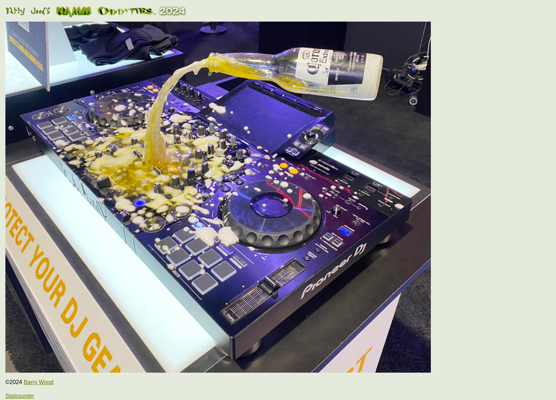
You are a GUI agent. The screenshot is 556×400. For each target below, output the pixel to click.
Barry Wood (39, 382)
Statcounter (19, 396)
